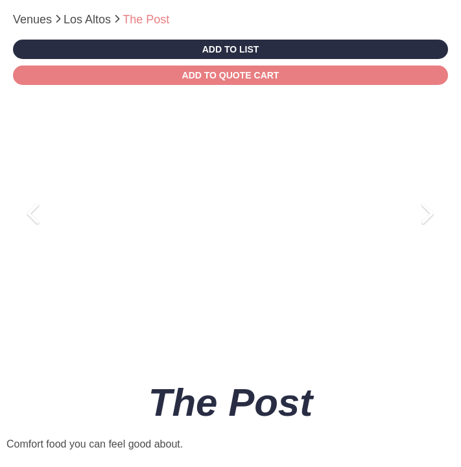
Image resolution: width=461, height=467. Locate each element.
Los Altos (89, 19)
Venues (34, 19)
